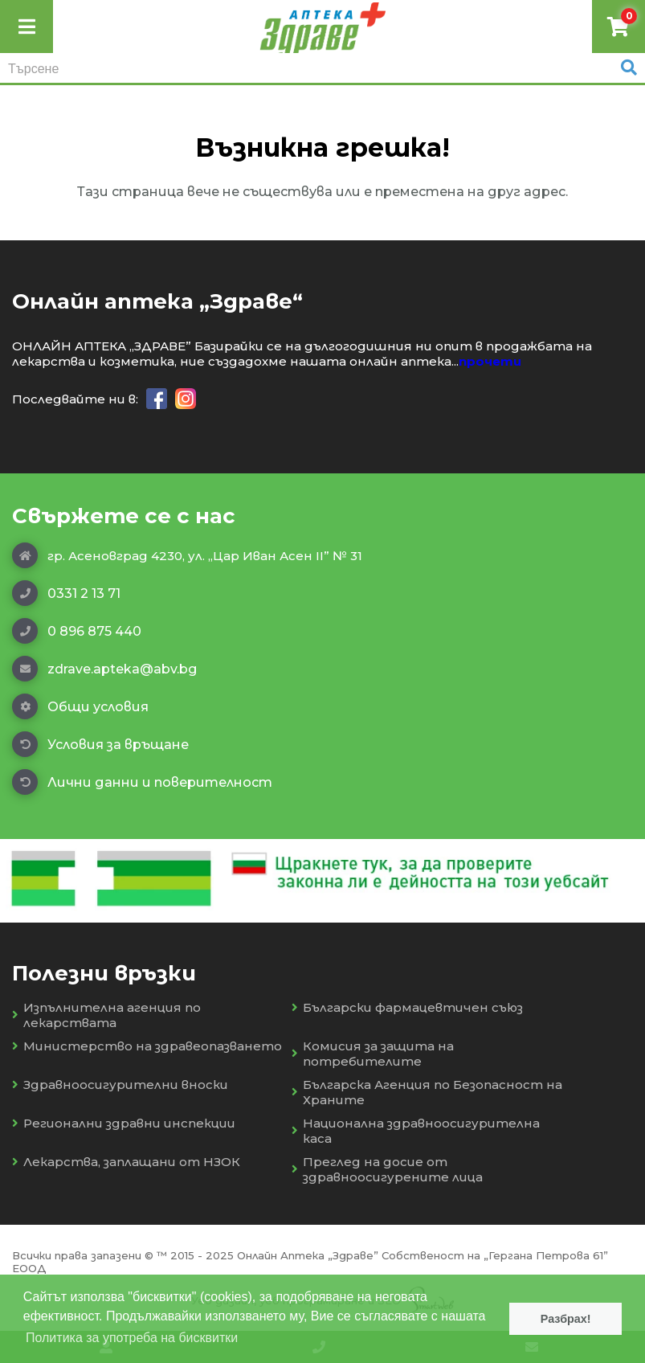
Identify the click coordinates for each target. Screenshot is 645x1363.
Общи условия (80, 706)
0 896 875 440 (76, 631)
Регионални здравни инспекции (123, 1123)
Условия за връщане (100, 744)
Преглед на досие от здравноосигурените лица (387, 1169)
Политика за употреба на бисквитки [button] (132, 1338)
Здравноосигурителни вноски (120, 1084)
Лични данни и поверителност (142, 782)
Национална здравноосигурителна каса (416, 1130)
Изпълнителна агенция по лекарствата (106, 1015)
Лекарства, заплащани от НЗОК (126, 1161)
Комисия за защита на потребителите (373, 1053)
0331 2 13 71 (66, 593)
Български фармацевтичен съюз (407, 1007)
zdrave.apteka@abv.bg (104, 669)
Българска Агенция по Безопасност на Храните (427, 1092)
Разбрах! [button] (566, 1318)
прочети (490, 361)
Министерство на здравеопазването (147, 1046)
